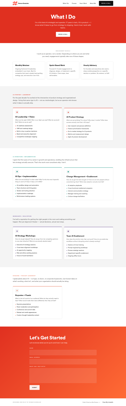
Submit (34, 388)
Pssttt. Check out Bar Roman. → (91, 402)
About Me (93, 3)
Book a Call (106, 3)
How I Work (83, 3)
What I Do (66, 3)
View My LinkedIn (107, 402)
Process (74, 3)
